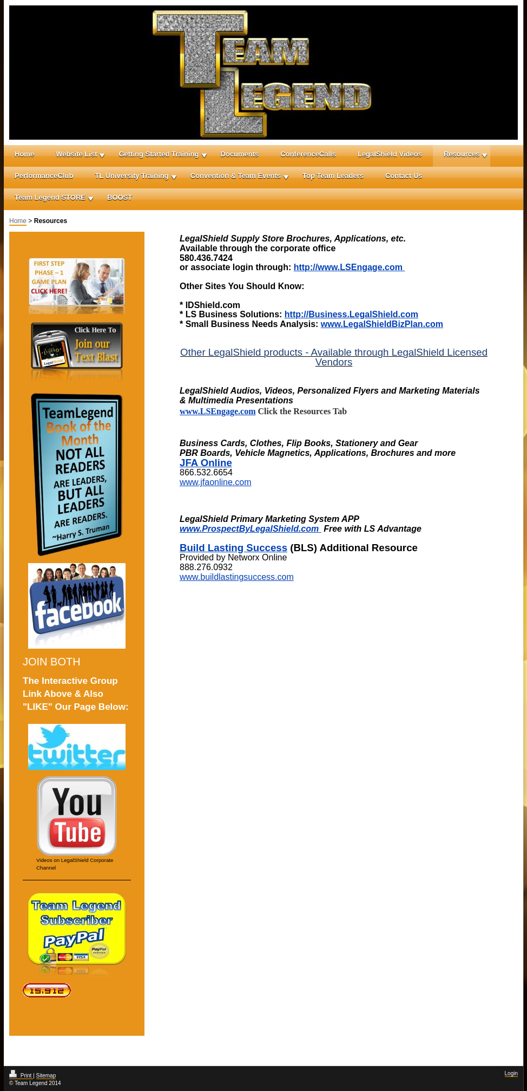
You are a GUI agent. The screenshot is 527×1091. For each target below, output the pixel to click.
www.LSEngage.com (217, 411)
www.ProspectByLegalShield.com (250, 528)
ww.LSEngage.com (365, 267)
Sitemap (46, 1076)
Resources (461, 154)
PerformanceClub (44, 176)
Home (24, 154)
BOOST (119, 197)
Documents (240, 154)
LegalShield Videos (390, 154)
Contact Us (404, 176)
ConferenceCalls (308, 154)
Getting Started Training (158, 154)
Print (21, 1076)
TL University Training (131, 176)
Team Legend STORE (50, 197)
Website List (76, 154)
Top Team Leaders (333, 176)
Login (511, 1073)
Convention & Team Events (235, 176)
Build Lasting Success (233, 547)
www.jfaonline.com (216, 482)
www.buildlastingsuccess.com (237, 577)
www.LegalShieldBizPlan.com (382, 324)
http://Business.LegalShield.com (351, 314)
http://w (309, 267)
